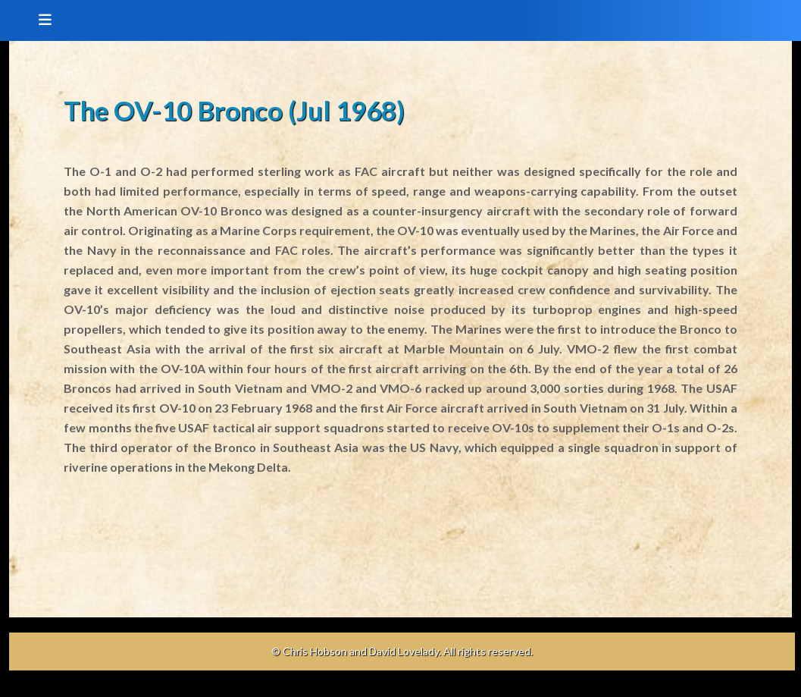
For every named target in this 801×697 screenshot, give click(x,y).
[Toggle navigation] (40, 20)
